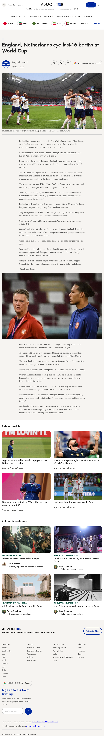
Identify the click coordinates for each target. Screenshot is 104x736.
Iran (3, 654)
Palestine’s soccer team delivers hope (20, 558)
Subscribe (91, 5)
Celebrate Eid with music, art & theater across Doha (76, 560)
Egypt (4, 667)
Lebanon (5, 673)
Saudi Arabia (6, 651)
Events (20, 5)
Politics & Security (19, 16)
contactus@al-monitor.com (35, 726)
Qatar (4, 670)
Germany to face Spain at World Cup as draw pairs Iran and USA (25, 504)
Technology (45, 16)
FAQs (55, 654)
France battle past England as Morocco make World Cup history (76, 462)
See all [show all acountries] (97, 23)
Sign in (99, 5)
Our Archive (31, 660)
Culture (33, 16)
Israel (4, 660)
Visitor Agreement (59, 647)
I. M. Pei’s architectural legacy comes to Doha (76, 606)
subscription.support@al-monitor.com (45, 722)
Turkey (4, 647)
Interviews (88, 16)
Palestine (5, 663)
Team (80, 654)
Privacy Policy (58, 651)
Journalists (81, 651)
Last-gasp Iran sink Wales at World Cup (73, 502)
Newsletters (12, 5)
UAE (3, 657)
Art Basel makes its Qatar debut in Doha (22, 606)
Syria (4, 676)
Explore (77, 16)
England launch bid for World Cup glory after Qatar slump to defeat (24, 462)
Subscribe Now (92, 631)
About (80, 647)
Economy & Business (62, 16)
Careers (81, 657)
